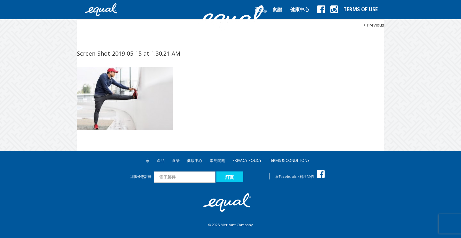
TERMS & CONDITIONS (289, 160)
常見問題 (217, 160)
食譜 (176, 160)
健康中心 (194, 160)
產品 (161, 160)
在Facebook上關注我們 (300, 176)
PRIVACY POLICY (247, 160)
